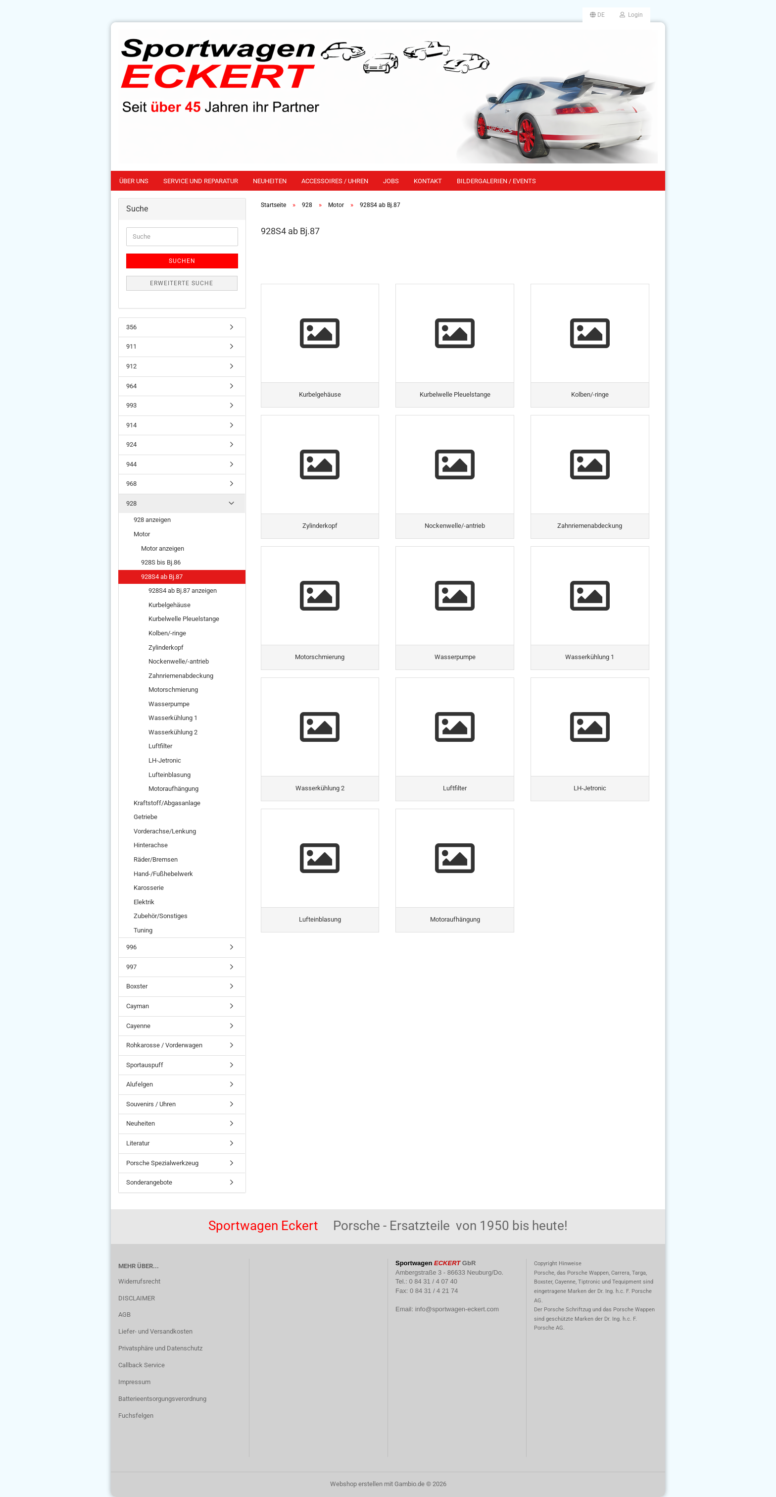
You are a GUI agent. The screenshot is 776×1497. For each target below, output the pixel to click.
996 (131, 947)
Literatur (137, 1143)
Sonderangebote (149, 1182)
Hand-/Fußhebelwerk (163, 874)
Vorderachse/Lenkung (165, 831)
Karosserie (149, 887)
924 (131, 444)
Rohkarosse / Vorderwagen (164, 1045)
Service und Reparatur (200, 181)
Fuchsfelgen (135, 1415)
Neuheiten (270, 181)
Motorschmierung (173, 689)
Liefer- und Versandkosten (155, 1331)
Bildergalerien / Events (496, 181)
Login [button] (631, 14)
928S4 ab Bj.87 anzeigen (182, 590)
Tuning (143, 930)
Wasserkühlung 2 (172, 732)
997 (131, 967)
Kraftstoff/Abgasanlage (167, 803)
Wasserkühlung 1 (172, 718)
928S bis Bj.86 (161, 562)
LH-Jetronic (164, 760)
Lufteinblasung (169, 774)
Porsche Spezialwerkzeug (162, 1163)
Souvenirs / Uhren (151, 1104)
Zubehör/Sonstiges (161, 916)
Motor (142, 534)
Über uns (133, 181)
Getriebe (145, 817)
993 (131, 405)
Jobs (391, 181)
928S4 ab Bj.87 (162, 576)
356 (131, 327)
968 (131, 483)
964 (131, 386)
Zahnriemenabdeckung (180, 675)
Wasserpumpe (169, 704)
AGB (124, 1314)
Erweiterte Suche (181, 283)
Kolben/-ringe (167, 633)
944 (131, 464)
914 (131, 425)
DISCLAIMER (136, 1298)
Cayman (137, 1006)
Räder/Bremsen (156, 859)
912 (131, 366)
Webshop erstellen (356, 1484)
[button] (597, 14)
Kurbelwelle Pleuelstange (183, 618)
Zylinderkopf (166, 647)
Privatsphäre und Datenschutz (160, 1348)
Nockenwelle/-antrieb (178, 661)
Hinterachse (151, 845)
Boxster (136, 986)
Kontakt (428, 181)
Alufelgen (139, 1084)
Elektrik (144, 902)
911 (131, 346)
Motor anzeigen (162, 548)
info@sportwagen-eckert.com (457, 1309)
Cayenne (138, 1026)
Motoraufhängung (173, 788)
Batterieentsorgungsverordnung (162, 1398)
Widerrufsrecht (139, 1281)
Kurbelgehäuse (169, 605)
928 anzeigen (152, 519)
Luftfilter (160, 746)
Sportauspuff (144, 1065)
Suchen (182, 261)
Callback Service (141, 1365)
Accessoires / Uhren (334, 181)
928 (131, 503)
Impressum (134, 1382)
